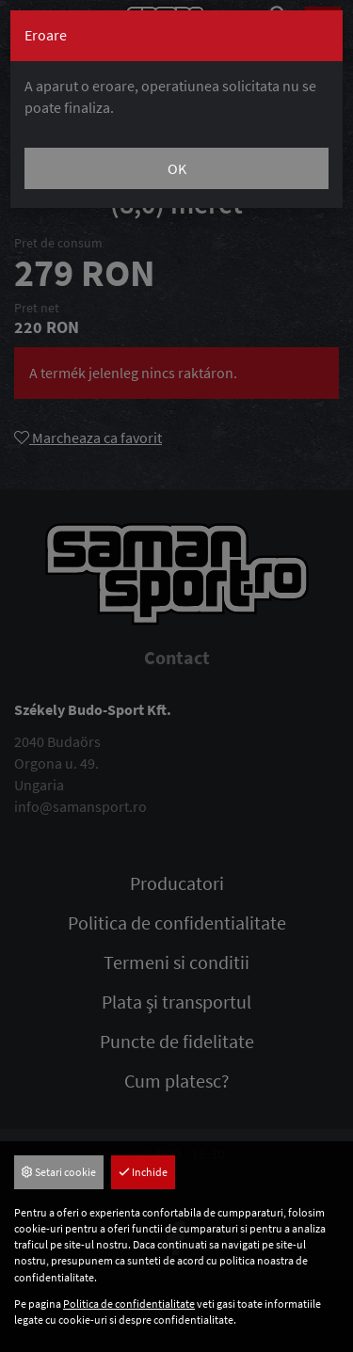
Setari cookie (59, 1172)
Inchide (143, 1172)
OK (177, 168)
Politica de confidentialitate (129, 1303)
